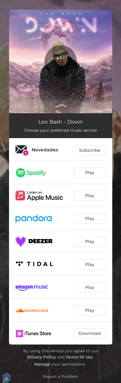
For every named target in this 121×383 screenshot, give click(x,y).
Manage (42, 364)
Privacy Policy (41, 357)
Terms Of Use (79, 357)
